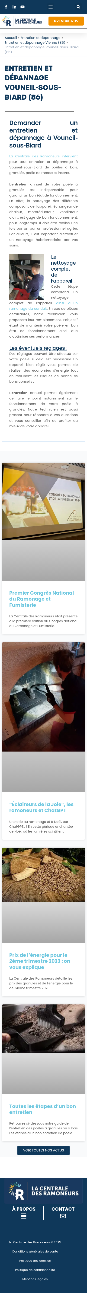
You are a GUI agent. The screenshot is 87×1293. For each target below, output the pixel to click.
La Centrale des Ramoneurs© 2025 (35, 1242)
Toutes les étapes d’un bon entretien (42, 1109)
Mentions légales (35, 1279)
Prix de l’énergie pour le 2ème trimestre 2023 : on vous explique (39, 961)
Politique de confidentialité (35, 1270)
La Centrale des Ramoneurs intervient (43, 156)
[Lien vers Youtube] (23, 7)
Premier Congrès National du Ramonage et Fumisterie (41, 599)
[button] (78, 6)
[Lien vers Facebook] (6, 7)
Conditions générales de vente (35, 1251)
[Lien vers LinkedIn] (15, 7)
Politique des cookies (35, 1260)
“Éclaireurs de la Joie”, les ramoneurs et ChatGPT (41, 807)
